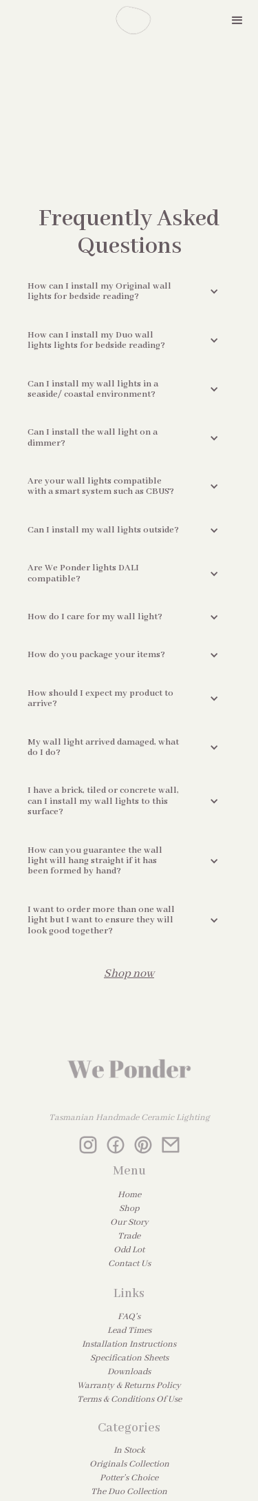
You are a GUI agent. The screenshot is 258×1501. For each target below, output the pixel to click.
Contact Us (129, 1264)
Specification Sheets (129, 1358)
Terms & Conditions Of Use (129, 1399)
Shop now (129, 973)
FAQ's (129, 1317)
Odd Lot (129, 1250)
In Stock (129, 1450)
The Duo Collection (129, 1492)
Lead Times (129, 1330)
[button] (237, 20)
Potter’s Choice (129, 1478)
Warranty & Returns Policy (129, 1385)
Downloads (129, 1372)
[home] (129, 20)
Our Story (129, 1222)
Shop (129, 1208)
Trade (129, 1236)
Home (129, 1195)
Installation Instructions (129, 1344)
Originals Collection (129, 1464)
